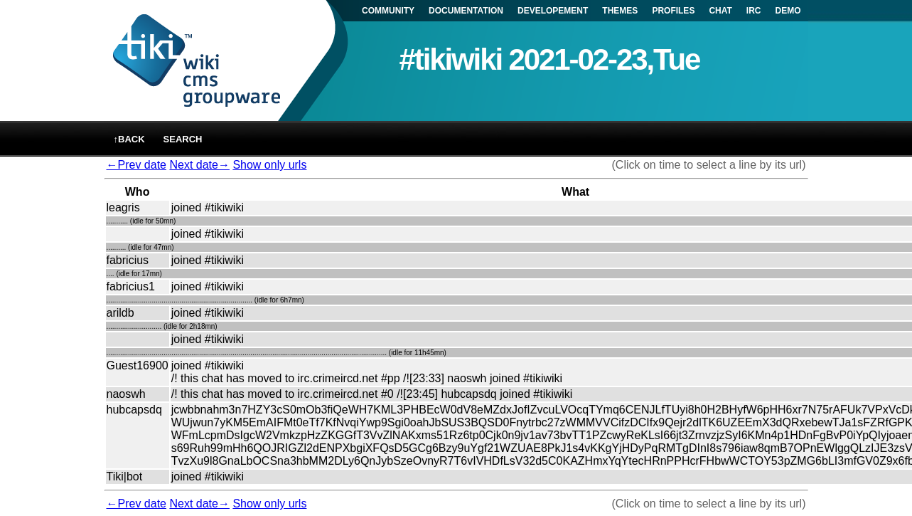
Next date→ (199, 165)
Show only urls (269, 165)
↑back (129, 139)
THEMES (620, 11)
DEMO (788, 11)
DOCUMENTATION (466, 11)
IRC (753, 11)
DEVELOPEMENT (552, 11)
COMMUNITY (388, 11)
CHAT (720, 11)
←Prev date (136, 165)
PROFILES (673, 11)
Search (183, 139)
